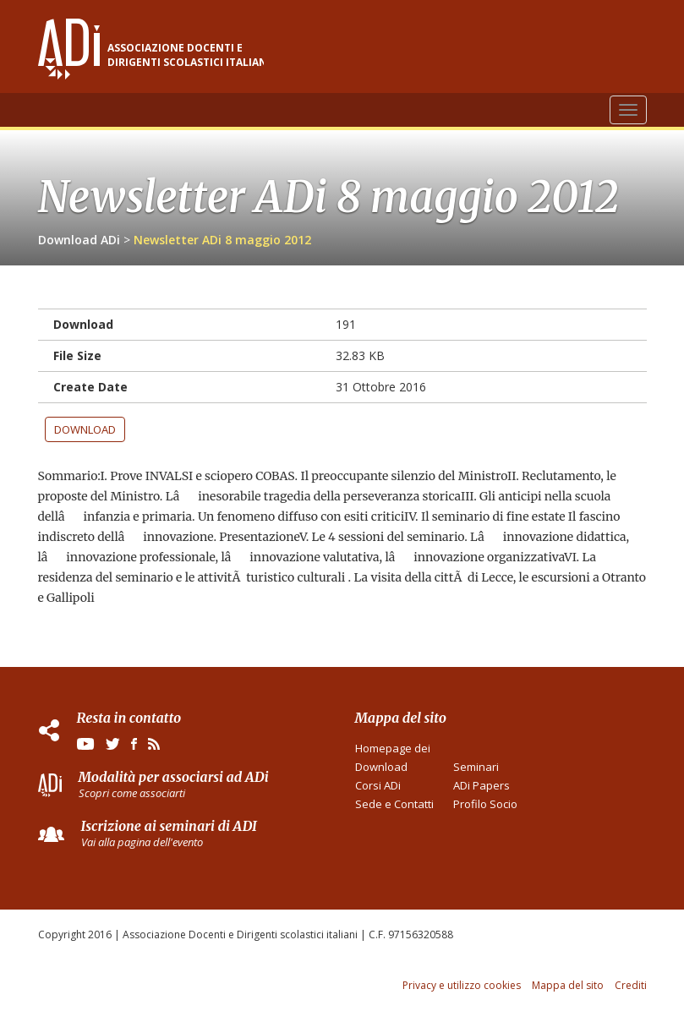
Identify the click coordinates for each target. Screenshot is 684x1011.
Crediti (631, 985)
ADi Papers (481, 785)
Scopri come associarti (132, 793)
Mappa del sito (568, 985)
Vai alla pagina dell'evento (142, 842)
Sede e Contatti (394, 804)
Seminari (476, 766)
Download (85, 429)
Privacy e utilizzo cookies (461, 985)
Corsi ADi (378, 785)
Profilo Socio (485, 804)
